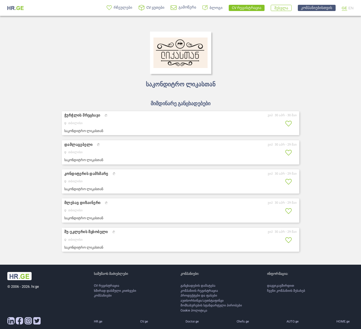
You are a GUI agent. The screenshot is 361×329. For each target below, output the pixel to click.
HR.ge (98, 321)
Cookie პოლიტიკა (193, 310)
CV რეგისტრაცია (106, 286)
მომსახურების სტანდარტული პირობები (211, 305)
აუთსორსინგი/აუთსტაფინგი (202, 300)
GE (344, 8)
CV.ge (144, 321)
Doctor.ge (192, 321)
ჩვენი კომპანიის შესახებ (286, 291)
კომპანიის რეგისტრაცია (199, 291)
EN (351, 8)
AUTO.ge (293, 321)
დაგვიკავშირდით (280, 286)
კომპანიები (103, 295)
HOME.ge (343, 321)
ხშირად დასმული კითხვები (115, 291)
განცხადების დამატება (197, 286)
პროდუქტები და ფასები (198, 295)
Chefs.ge (243, 321)
